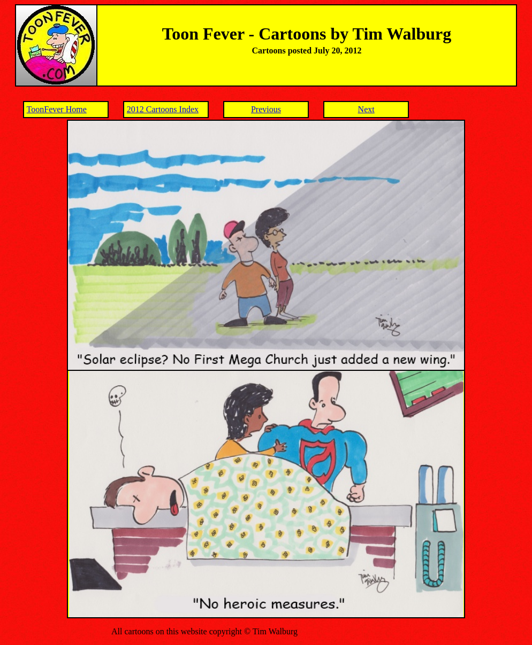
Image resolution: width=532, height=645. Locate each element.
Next (366, 109)
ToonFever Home (57, 109)
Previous (266, 109)
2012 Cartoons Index (163, 109)
